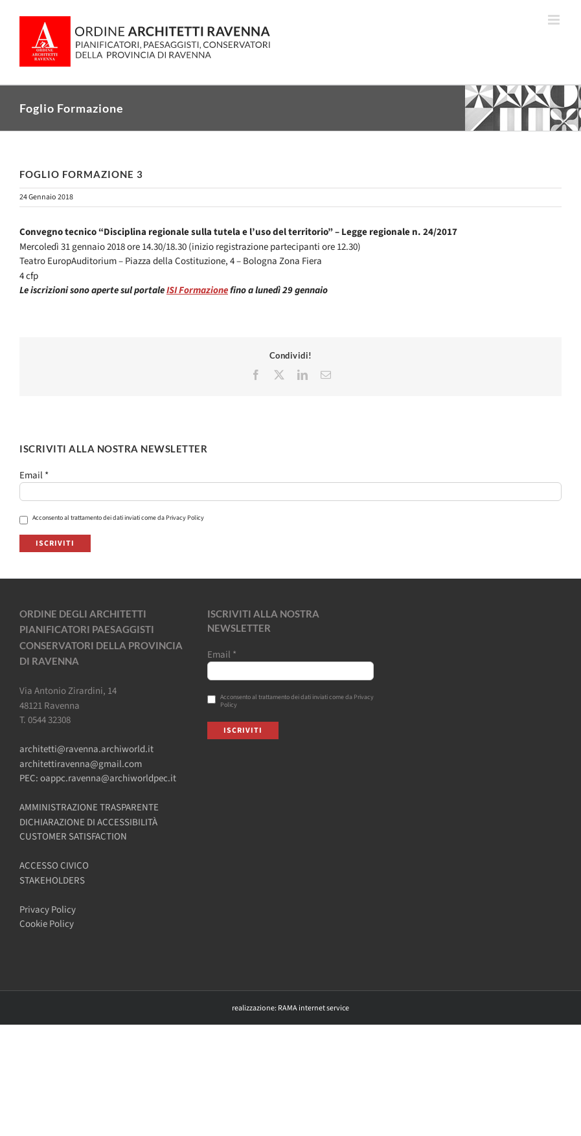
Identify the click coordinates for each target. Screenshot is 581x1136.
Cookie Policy (46, 924)
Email (34, 475)
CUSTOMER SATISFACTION (73, 836)
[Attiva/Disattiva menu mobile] (555, 20)
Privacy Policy (47, 910)
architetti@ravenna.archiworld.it (86, 749)
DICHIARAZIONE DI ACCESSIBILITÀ (88, 822)
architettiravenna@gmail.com (80, 764)
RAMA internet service (313, 1008)
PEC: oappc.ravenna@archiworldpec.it (97, 778)
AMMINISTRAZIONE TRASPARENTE (89, 807)
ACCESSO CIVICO (54, 866)
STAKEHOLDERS (52, 880)
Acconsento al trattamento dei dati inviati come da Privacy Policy (111, 518)
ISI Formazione (197, 290)
